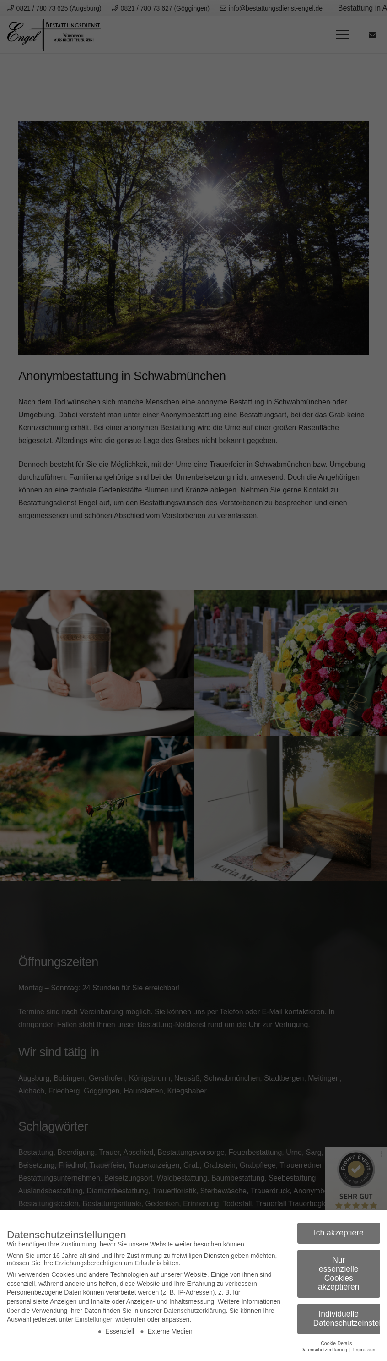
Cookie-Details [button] (337, 1343)
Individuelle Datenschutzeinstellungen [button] (347, 1318)
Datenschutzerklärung (194, 1310)
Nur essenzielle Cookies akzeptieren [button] (338, 1273)
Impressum (365, 1349)
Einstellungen (94, 1319)
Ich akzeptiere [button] (339, 1232)
